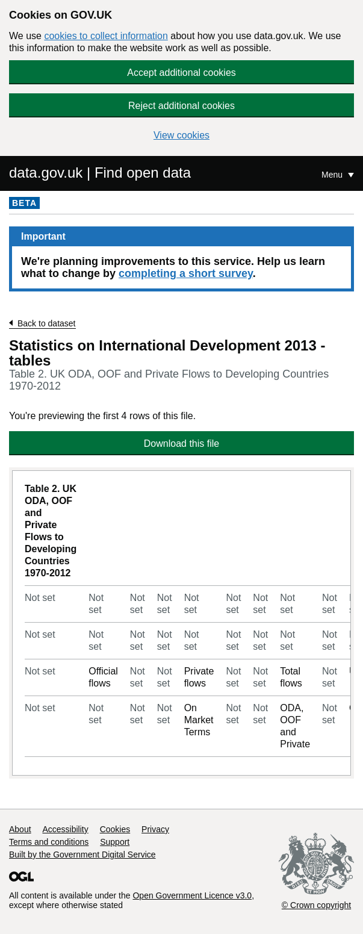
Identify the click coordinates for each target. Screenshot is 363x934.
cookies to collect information (105, 36)
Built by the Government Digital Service (82, 854)
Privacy (155, 829)
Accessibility (65, 829)
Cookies (115, 829)
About (20, 829)
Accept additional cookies (181, 72)
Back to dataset (46, 323)
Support (114, 842)
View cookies (181, 135)
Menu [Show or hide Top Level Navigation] (333, 174)
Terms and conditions (48, 842)
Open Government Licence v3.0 (192, 895)
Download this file (181, 443)
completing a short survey (186, 273)
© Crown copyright (316, 905)
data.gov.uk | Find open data (100, 172)
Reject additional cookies (181, 106)
